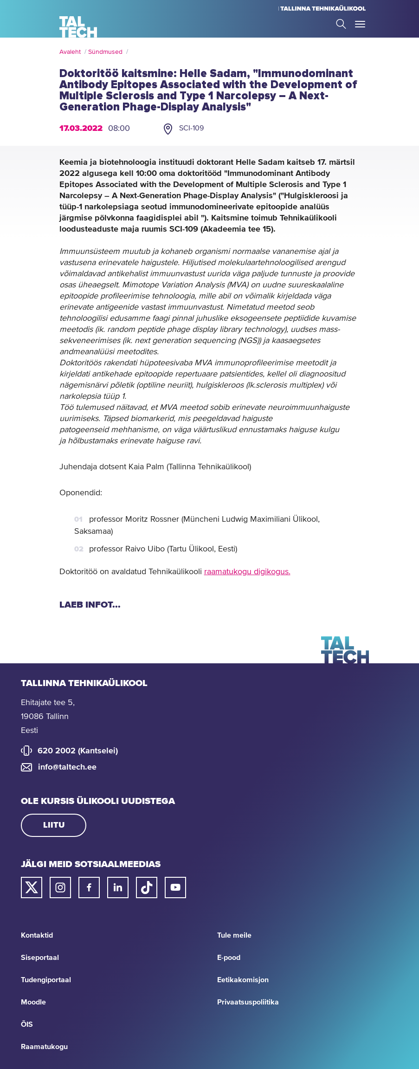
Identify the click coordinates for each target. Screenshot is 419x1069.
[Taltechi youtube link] (175, 887)
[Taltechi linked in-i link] (118, 887)
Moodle (33, 1002)
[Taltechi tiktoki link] (146, 887)
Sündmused (105, 52)
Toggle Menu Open (360, 24)
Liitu (53, 825)
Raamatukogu (44, 1046)
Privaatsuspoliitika (248, 1002)
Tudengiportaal (46, 980)
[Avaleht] (78, 27)
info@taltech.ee (67, 767)
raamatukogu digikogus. (247, 572)
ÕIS (27, 1024)
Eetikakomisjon (243, 980)
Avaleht (70, 52)
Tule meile (234, 935)
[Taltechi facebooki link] (89, 887)
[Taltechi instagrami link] (60, 887)
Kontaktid (37, 935)
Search (341, 24)
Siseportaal (40, 957)
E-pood (228, 957)
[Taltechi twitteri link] (31, 887)
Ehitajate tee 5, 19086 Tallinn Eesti (48, 717)
